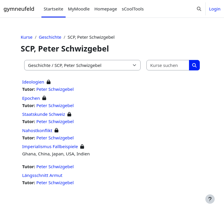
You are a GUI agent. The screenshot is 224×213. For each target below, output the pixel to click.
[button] (199, 8)
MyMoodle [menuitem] (79, 9)
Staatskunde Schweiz (43, 114)
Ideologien (33, 82)
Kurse (26, 37)
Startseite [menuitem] (53, 9)
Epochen (31, 98)
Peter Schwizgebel (55, 89)
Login (214, 9)
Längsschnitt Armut (42, 175)
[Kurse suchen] (168, 65)
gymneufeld (19, 8)
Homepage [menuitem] (105, 9)
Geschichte (50, 37)
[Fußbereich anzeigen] (210, 199)
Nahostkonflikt (37, 130)
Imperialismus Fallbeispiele (50, 146)
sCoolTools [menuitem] (133, 9)
